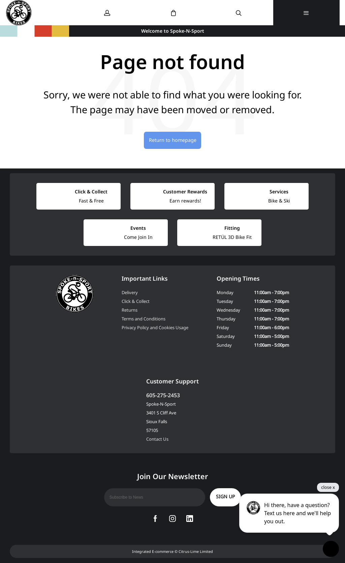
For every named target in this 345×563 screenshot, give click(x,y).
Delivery (130, 292)
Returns (129, 310)
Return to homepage (172, 140)
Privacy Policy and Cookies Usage (155, 327)
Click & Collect (136, 301)
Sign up (225, 496)
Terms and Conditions (143, 319)
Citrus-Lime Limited (196, 551)
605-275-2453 (163, 395)
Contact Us (157, 439)
